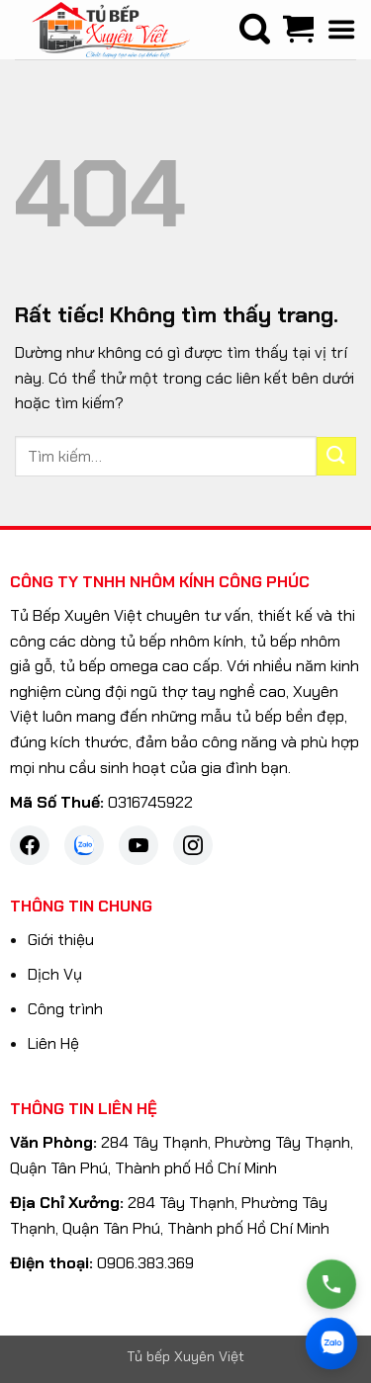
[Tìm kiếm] (254, 29)
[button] (341, 29)
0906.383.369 (145, 1263)
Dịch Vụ (55, 974)
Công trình (65, 1008)
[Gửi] (336, 456)
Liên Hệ (53, 1043)
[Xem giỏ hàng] (298, 29)
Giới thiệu (61, 939)
